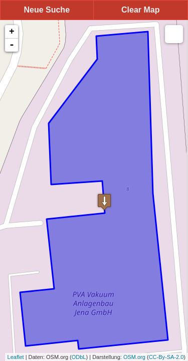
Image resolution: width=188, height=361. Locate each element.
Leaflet (16, 357)
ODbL (79, 357)
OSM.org (134, 357)
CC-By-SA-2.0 (166, 357)
